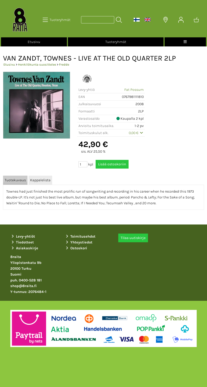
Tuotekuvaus (15, 180)
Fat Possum (134, 89)
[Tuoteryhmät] (57, 20)
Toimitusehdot (80, 236)
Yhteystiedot (78, 242)
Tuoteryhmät (115, 42)
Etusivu (34, 42)
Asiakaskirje (24, 248)
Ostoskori (76, 248)
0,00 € (136, 133)
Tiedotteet (22, 242)
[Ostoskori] (196, 20)
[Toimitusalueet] (166, 20)
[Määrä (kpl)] (82, 164)
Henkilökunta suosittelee (37, 64)
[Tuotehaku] (97, 19)
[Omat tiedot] (181, 20)
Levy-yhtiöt (22, 236)
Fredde (64, 64)
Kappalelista (40, 180)
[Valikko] (185, 41)
